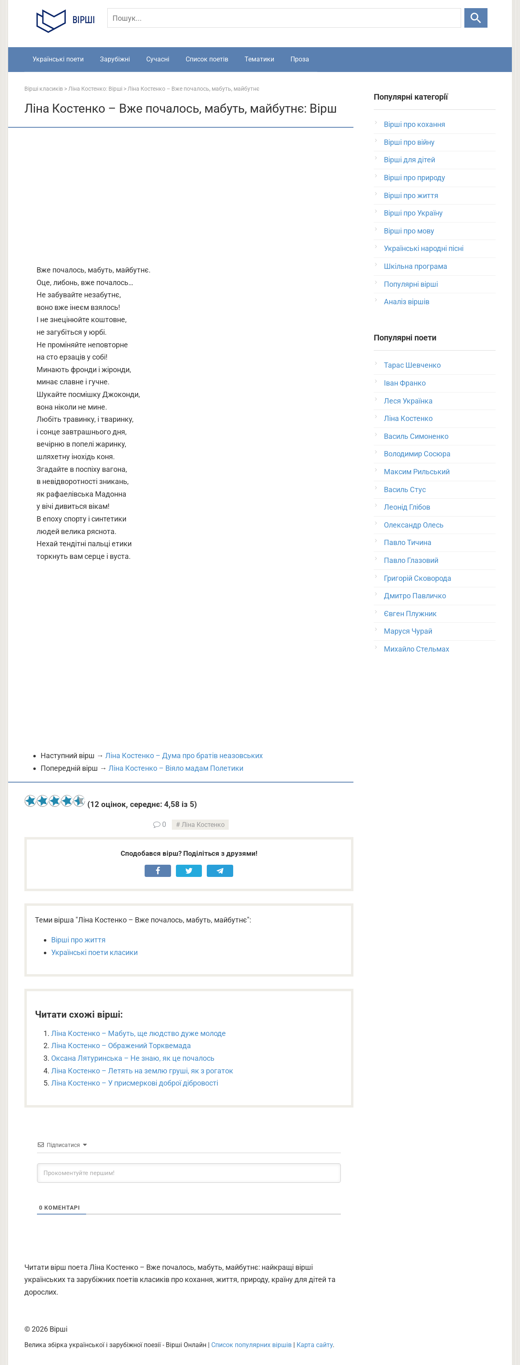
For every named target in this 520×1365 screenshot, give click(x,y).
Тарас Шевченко (412, 365)
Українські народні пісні (424, 248)
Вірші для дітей (409, 159)
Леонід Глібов (407, 507)
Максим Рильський (417, 471)
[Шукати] (476, 18)
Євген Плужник (410, 613)
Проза (299, 59)
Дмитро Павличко (415, 595)
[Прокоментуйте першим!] (189, 1173)
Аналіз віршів (406, 301)
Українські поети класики (94, 952)
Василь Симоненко (416, 436)
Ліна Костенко (203, 825)
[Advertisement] (188, 197)
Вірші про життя (78, 939)
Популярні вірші (411, 284)
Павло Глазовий (411, 560)
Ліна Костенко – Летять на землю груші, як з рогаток (142, 1070)
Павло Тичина (407, 542)
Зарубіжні (115, 59)
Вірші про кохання (414, 124)
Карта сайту (315, 1345)
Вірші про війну (409, 142)
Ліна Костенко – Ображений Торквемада (121, 1045)
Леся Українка (408, 401)
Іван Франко (405, 383)
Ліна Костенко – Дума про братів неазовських (184, 755)
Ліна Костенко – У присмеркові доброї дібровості (134, 1083)
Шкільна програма (415, 266)
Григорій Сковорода (417, 578)
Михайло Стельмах (416, 649)
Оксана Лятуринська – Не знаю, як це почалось (132, 1058)
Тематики (259, 59)
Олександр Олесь (414, 525)
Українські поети (58, 59)
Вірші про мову (409, 231)
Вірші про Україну (413, 213)
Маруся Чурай (408, 631)
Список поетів (207, 59)
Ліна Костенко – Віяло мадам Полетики (175, 768)
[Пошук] (284, 18)
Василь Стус (405, 489)
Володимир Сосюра (417, 453)
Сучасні (157, 59)
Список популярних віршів (251, 1345)
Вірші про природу (414, 177)
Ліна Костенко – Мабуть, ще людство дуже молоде (138, 1033)
